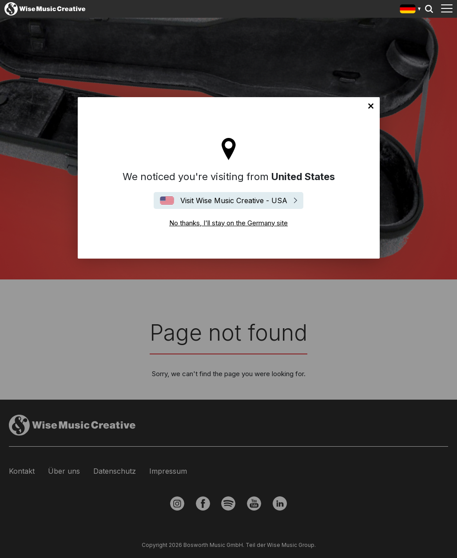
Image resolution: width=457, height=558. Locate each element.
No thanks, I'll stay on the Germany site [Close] (370, 106)
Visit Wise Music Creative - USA (233, 200)
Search (429, 9)
